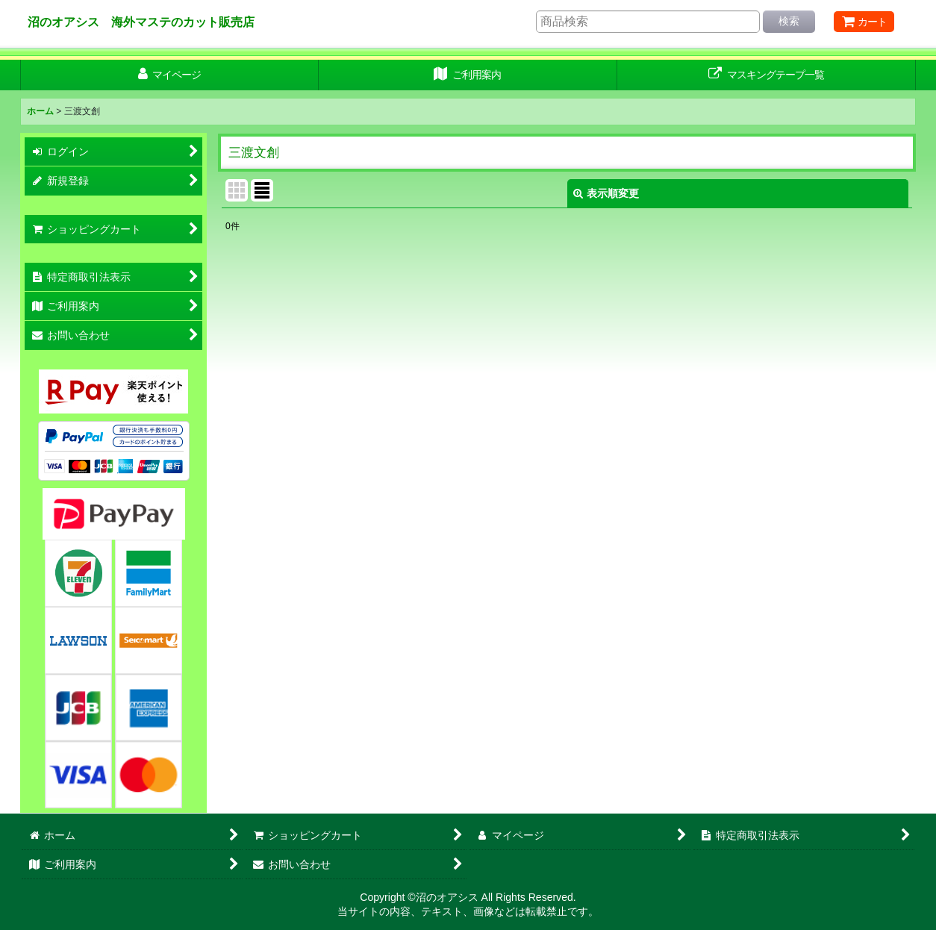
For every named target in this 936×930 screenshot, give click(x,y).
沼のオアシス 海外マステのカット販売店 (141, 21)
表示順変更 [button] (606, 193)
